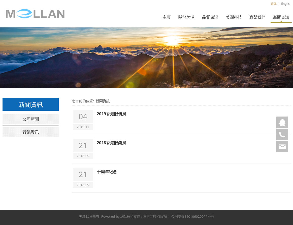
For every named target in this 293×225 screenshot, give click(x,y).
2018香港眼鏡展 (111, 142)
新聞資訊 (281, 17)
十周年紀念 (107, 171)
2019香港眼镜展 (111, 114)
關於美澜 (186, 17)
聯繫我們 (257, 17)
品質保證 (210, 17)
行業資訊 (31, 132)
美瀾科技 (234, 17)
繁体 (274, 4)
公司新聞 (31, 119)
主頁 (167, 17)
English (286, 4)
